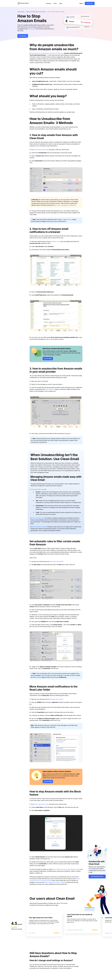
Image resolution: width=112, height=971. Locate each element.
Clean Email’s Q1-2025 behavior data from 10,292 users (47, 57)
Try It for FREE (48, 362)
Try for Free (90, 3)
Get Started (22, 36)
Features (48, 3)
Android (69, 223)
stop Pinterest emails (74, 873)
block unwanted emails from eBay (55, 886)
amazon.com (55, 245)
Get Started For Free (97, 880)
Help (60, 3)
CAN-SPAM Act (49, 393)
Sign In (81, 3)
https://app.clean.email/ (42, 153)
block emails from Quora (59, 873)
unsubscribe (31, 29)
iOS (63, 223)
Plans (55, 3)
